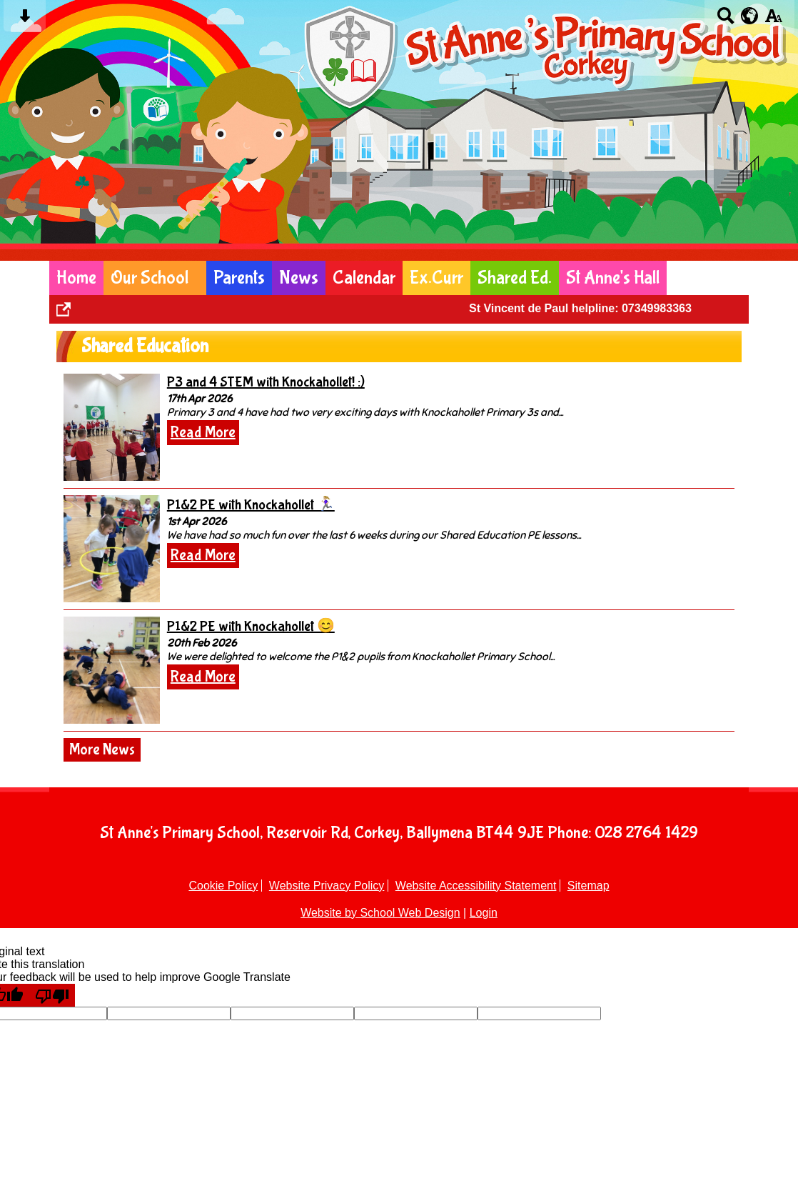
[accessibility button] (773, 20)
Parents (239, 278)
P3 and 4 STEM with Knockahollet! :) (266, 382)
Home (76, 278)
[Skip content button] (24, 20)
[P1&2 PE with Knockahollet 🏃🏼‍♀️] (112, 548)
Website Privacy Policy (327, 885)
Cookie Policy (223, 885)
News (298, 278)
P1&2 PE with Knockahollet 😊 (251, 626)
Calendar (364, 278)
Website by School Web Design (380, 913)
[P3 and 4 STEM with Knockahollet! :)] (112, 427)
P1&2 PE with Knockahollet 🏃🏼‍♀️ (251, 505)
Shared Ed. (515, 278)
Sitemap (588, 885)
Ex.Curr (436, 278)
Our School (149, 278)
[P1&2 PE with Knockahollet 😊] (112, 670)
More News (102, 750)
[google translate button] (749, 15)
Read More (203, 433)
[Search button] (725, 20)
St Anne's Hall (613, 278)
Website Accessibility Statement (476, 885)
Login (484, 913)
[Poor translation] (52, 995)
